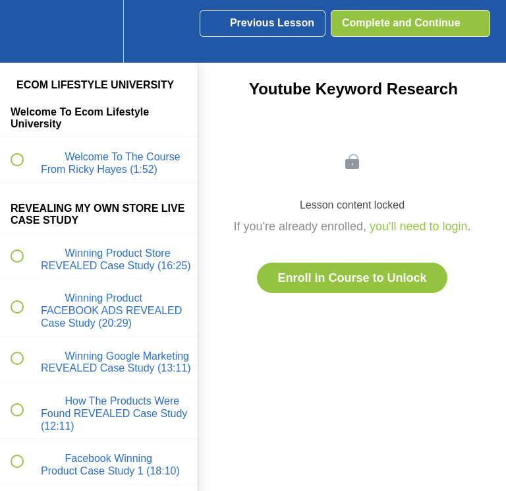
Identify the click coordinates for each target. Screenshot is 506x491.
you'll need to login (419, 226)
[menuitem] (98, 31)
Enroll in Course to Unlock (351, 277)
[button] (24, 31)
